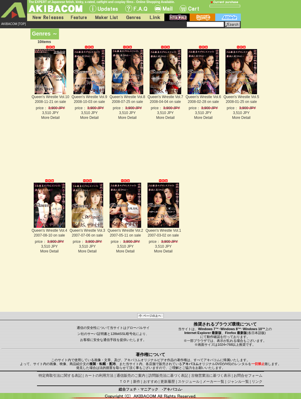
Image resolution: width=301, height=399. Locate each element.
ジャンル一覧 (238, 381)
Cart (189, 8)
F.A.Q (136, 8)
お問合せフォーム (248, 375)
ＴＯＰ (124, 381)
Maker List (106, 17)
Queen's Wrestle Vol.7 (165, 97)
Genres (133, 17)
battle (202, 17)
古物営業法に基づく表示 (211, 375)
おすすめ (150, 381)
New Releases (46, 17)
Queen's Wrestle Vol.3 (87, 230)
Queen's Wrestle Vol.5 (241, 97)
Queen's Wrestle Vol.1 (163, 230)
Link (154, 17)
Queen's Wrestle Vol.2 (125, 230)
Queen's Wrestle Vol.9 (89, 97)
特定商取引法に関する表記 (60, 375)
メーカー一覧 (213, 381)
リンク (257, 381)
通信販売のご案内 (130, 375)
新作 (136, 381)
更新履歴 (167, 381)
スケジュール (189, 381)
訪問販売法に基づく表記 (168, 375)
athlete (228, 17)
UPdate (103, 8)
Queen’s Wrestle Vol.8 (127, 97)
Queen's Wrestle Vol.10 (50, 97)
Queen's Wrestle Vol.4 (49, 230)
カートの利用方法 (99, 375)
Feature (78, 17)
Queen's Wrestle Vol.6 (203, 97)
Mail (163, 8)
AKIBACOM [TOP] (13, 24)
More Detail (50, 118)
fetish (177, 17)
